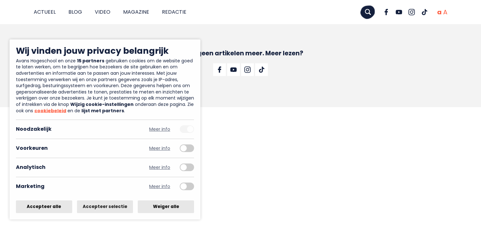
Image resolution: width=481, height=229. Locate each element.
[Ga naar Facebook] (386, 12)
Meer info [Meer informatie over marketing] (159, 187)
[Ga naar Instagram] (411, 12)
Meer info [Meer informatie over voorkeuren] (159, 148)
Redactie (174, 12)
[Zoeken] (368, 12)
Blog (75, 12)
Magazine (136, 12)
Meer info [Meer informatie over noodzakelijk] (159, 129)
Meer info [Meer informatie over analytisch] (159, 167)
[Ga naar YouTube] (399, 12)
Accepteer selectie (105, 207)
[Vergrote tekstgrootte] (445, 12)
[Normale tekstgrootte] (439, 12)
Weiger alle (166, 207)
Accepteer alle (44, 207)
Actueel (45, 12)
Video (102, 12)
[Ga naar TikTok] (424, 12)
